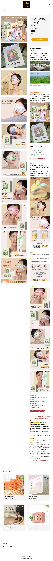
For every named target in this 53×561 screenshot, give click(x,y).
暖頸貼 (37, 155)
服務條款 (22, 558)
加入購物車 (39, 39)
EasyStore (32, 556)
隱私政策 (26, 558)
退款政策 (30, 558)
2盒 (37, 31)
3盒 (42, 31)
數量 (32, 33)
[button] (3, 4)
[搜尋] (48, 10)
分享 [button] (33, 43)
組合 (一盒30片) (34, 28)
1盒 (33, 31)
